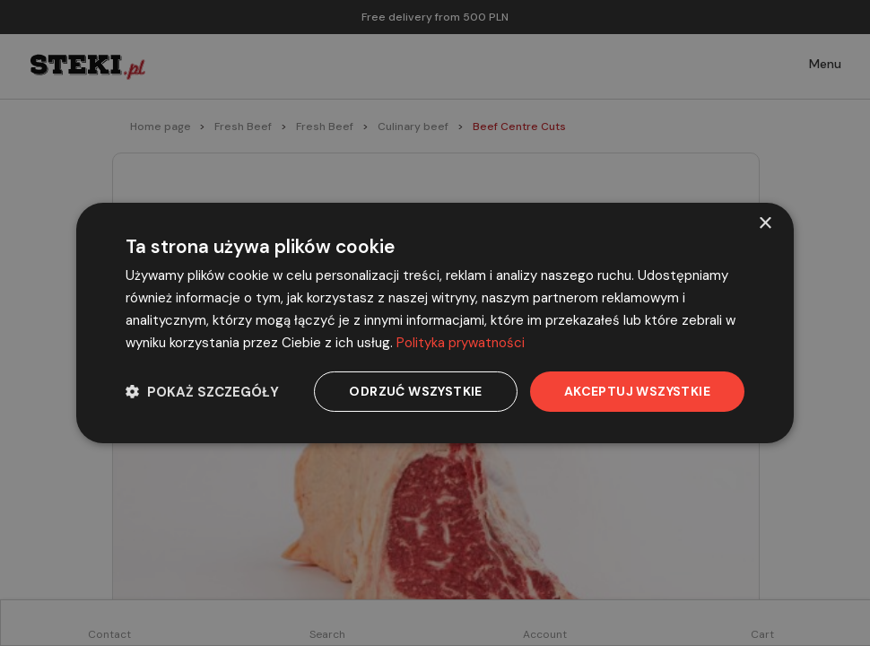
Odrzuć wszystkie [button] (415, 391)
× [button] (764, 224)
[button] (202, 391)
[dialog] (435, 323)
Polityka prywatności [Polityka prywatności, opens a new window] (460, 343)
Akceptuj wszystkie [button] (637, 391)
